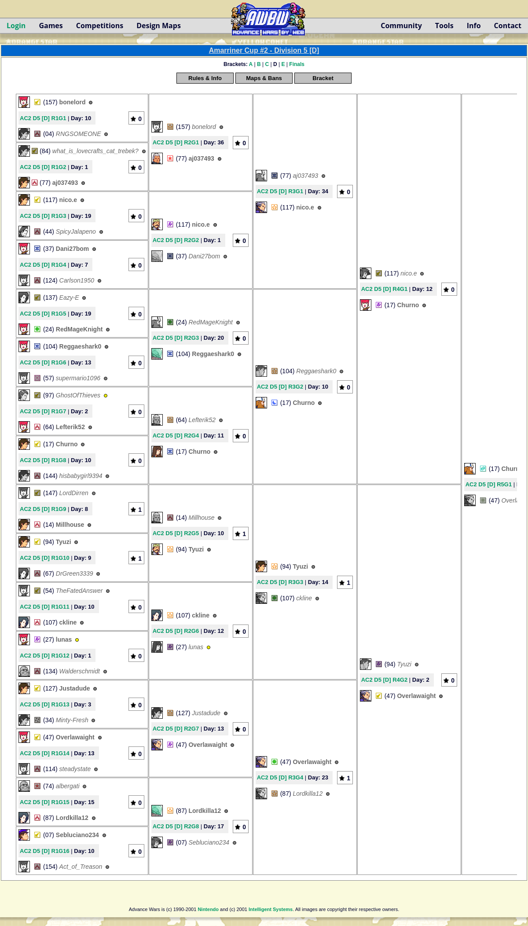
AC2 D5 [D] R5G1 (489, 484)
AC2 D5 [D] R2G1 (176, 142)
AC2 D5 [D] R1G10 (45, 558)
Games (50, 25)
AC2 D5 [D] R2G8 (176, 826)
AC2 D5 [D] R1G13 (45, 704)
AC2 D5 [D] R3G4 (280, 777)
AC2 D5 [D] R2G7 (176, 728)
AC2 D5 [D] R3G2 (280, 386)
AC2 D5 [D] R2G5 (176, 533)
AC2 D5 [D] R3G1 (280, 191)
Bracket (323, 78)
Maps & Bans (264, 78)
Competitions (99, 25)
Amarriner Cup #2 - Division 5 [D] (264, 50)
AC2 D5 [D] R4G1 (384, 289)
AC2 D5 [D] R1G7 (43, 411)
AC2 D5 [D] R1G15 (45, 802)
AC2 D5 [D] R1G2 (43, 167)
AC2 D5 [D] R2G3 (176, 337)
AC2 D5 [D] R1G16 (45, 851)
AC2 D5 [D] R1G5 (43, 313)
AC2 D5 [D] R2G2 (176, 240)
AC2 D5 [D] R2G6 (176, 631)
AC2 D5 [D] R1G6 (43, 362)
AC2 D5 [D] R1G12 (45, 655)
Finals (296, 64)
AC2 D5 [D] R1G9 (43, 509)
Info (474, 25)
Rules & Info (205, 78)
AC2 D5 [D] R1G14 (45, 753)
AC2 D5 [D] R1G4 (43, 264)
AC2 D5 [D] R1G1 (43, 118)
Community (401, 25)
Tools (444, 25)
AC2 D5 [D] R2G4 (176, 435)
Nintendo (208, 909)
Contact (507, 25)
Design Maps (158, 25)
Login (16, 25)
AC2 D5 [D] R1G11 (45, 606)
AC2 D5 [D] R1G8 (43, 460)
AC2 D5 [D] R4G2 (384, 679)
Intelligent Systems (271, 909)
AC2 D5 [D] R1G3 (43, 216)
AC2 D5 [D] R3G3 (280, 582)
